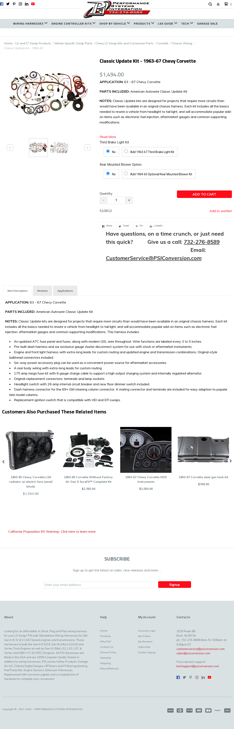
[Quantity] (116, 200)
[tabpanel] (117, 350)
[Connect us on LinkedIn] (26, 4)
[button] (210, 4)
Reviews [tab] (42, 290)
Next (231, 461)
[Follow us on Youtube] (33, 4)
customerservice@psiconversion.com (200, 649)
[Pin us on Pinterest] (14, 4)
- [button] (103, 200)
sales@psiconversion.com (193, 653)
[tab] (17, 291)
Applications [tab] (65, 290)
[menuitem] (30, 23)
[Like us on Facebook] (1, 4)
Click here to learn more (78, 531)
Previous (3, 461)
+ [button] (129, 200)
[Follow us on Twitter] (8, 4)
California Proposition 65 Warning (33, 531)
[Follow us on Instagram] (20, 4)
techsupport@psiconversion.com (197, 666)
